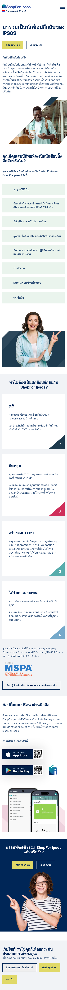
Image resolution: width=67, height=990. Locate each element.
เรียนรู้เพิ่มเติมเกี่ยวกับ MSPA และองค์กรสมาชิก (31, 685)
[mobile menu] (62, 8)
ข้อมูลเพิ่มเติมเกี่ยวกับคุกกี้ (19, 967)
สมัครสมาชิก (13, 45)
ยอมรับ (9, 979)
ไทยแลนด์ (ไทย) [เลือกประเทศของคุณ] (16, 11)
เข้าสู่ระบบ (36, 45)
